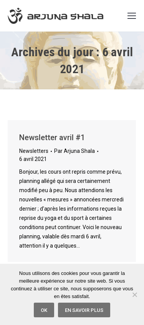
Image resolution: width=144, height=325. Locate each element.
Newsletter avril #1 (52, 137)
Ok (44, 310)
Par (74, 151)
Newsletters (33, 151)
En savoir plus (84, 310)
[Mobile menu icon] (131, 15)
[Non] (134, 294)
